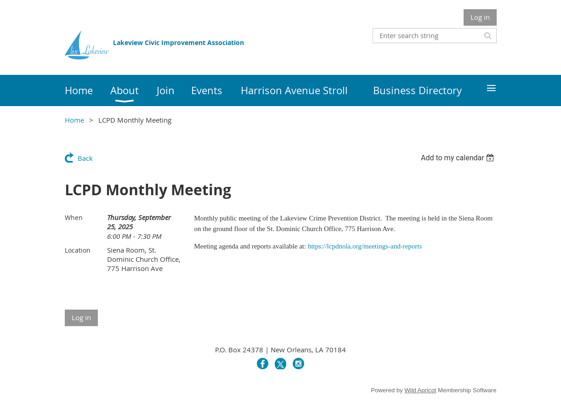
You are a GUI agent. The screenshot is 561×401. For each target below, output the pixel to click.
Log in (480, 17)
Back (85, 158)
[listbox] (459, 158)
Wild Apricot (420, 390)
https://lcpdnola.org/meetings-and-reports (365, 246)
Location (78, 250)
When (74, 217)
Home (74, 119)
